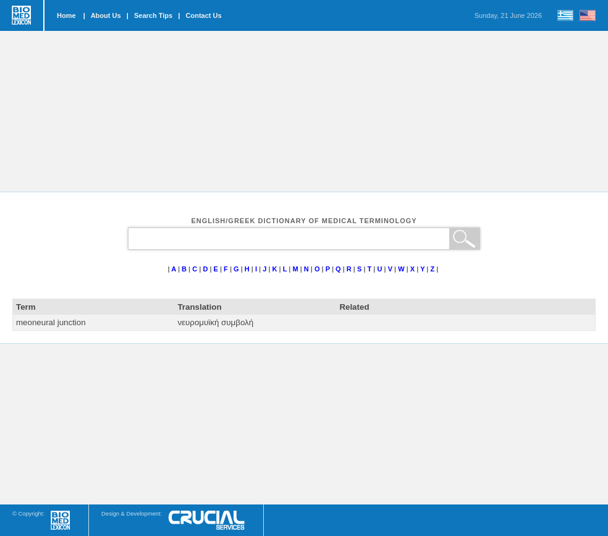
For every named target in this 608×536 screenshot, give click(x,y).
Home (66, 15)
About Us (106, 15)
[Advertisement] (304, 111)
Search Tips (153, 15)
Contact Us (204, 15)
